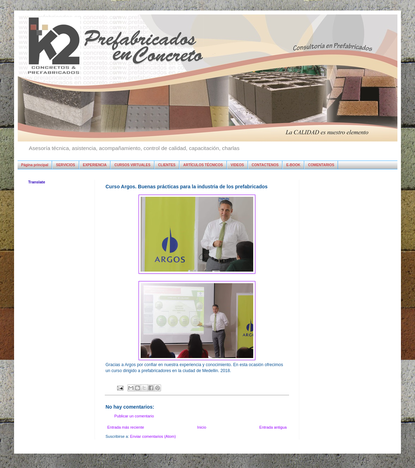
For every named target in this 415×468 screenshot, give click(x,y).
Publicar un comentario (134, 416)
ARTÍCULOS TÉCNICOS (203, 165)
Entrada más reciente (125, 427)
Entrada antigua (273, 427)
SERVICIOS (65, 165)
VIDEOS (237, 165)
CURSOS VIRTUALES (132, 165)
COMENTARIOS (321, 165)
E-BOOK (293, 165)
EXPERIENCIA (95, 165)
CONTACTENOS (265, 165)
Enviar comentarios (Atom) (153, 436)
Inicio (201, 427)
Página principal (34, 165)
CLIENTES (166, 165)
